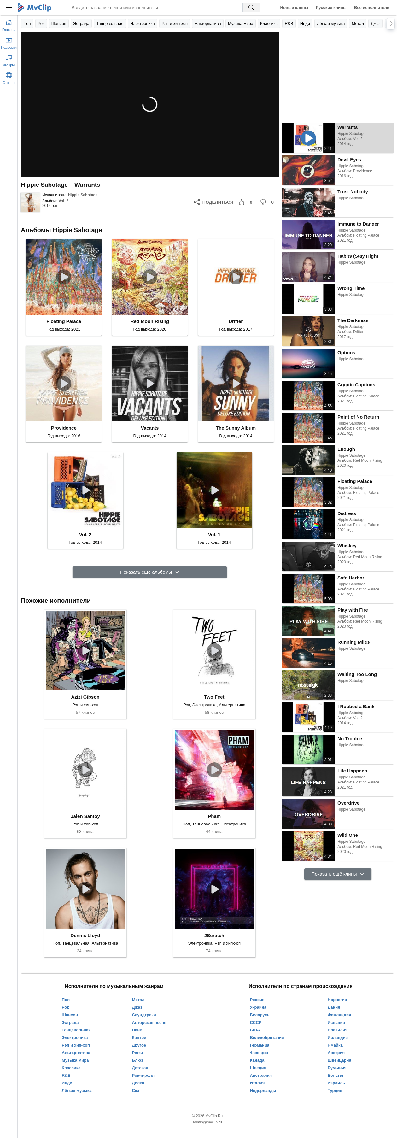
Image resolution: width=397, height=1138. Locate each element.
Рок (41, 23)
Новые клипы (294, 7)
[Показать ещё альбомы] (150, 572)
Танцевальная (109, 23)
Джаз (376, 23)
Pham (214, 816)
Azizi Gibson (85, 697)
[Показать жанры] (9, 59)
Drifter (236, 321)
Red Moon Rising (150, 321)
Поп (27, 23)
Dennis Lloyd (85, 935)
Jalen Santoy (85, 816)
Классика (269, 23)
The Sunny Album (236, 428)
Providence (64, 428)
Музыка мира (240, 23)
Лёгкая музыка (331, 23)
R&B (289, 23)
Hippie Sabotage (82, 195)
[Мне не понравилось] (268, 202)
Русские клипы (331, 7)
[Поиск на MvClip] (251, 7)
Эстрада (81, 23)
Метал (358, 23)
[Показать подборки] (9, 41)
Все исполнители (371, 7)
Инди (305, 23)
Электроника (142, 23)
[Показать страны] (9, 77)
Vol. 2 (63, 201)
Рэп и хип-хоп (175, 23)
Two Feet (214, 697)
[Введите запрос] (156, 7)
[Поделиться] (213, 202)
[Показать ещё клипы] (337, 874)
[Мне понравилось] (246, 202)
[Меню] (9, 7)
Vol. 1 (214, 534)
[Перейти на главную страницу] (9, 24)
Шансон (58, 23)
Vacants (150, 428)
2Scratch (214, 935)
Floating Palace (63, 321)
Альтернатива (208, 23)
